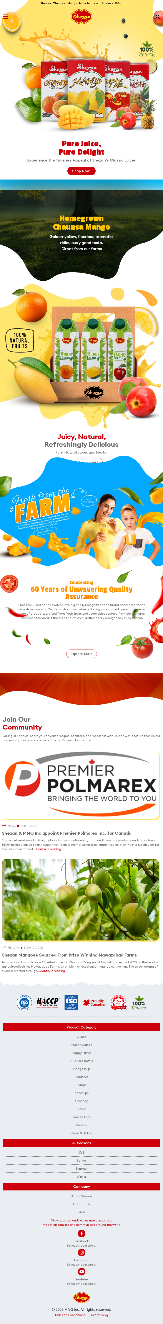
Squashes (81, 1077)
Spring (81, 1160)
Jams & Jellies (81, 1133)
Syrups (81, 1085)
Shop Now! (81, 171)
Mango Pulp (81, 1069)
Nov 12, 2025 (33, 948)
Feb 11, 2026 (28, 826)
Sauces (81, 1125)
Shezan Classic (81, 1045)
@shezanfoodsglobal (81, 1245)
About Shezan (81, 1196)
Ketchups (82, 1093)
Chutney (81, 1101)
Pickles (81, 1109)
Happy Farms (81, 1053)
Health (13, 948)
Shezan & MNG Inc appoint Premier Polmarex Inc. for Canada (66, 833)
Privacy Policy (99, 1315)
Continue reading (48, 849)
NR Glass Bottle (81, 1061)
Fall (81, 1152)
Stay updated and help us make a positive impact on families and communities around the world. (81, 1222)
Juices (81, 1037)
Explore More (81, 654)
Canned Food (81, 1117)
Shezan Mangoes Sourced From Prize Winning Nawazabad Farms (69, 955)
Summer (82, 1169)
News (11, 826)
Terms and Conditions (70, 1315)
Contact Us (81, 1204)
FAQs (81, 1212)
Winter (81, 1177)
